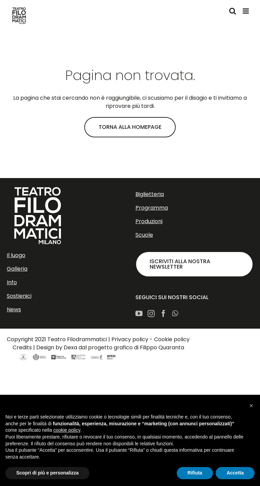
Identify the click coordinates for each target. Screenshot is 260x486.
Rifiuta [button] (195, 472)
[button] (251, 405)
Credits (22, 347)
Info (12, 282)
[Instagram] (151, 313)
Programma (151, 208)
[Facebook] (163, 313)
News (14, 309)
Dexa (70, 347)
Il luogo (16, 255)
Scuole (144, 235)
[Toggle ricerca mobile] (232, 11)
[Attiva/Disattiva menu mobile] (246, 11)
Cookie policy (172, 339)
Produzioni (148, 221)
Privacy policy (129, 339)
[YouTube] (139, 313)
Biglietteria (149, 194)
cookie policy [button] (66, 430)
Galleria (17, 269)
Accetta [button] (235, 472)
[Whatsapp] (175, 313)
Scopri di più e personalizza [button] (47, 472)
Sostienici (19, 296)
